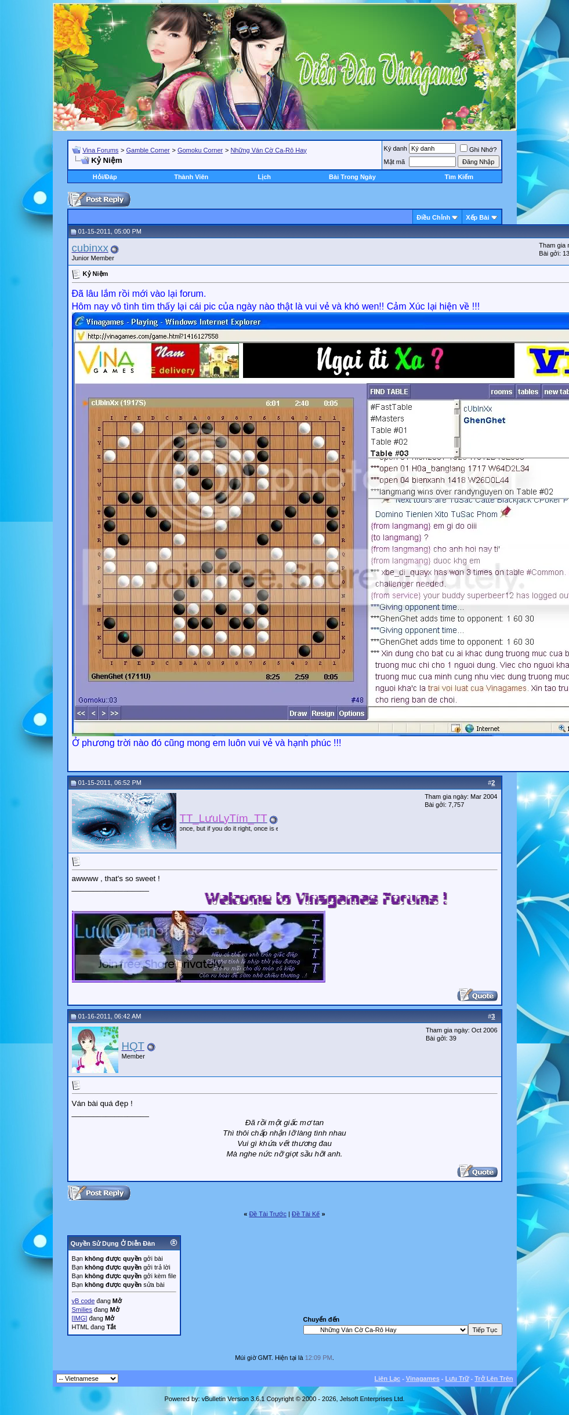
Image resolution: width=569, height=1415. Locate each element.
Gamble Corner (148, 150)
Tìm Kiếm (459, 176)
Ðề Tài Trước (268, 1213)
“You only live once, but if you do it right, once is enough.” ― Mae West (247, 828)
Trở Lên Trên (493, 1378)
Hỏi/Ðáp (105, 176)
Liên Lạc (388, 1378)
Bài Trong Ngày (352, 176)
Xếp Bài (477, 217)
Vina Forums (100, 150)
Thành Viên (191, 176)
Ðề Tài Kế (306, 1213)
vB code (83, 1300)
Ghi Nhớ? (478, 149)
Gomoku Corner (200, 150)
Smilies (82, 1309)
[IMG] (80, 1318)
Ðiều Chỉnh (433, 217)
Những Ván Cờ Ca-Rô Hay (268, 150)
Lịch (264, 176)
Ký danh (395, 148)
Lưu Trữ (457, 1378)
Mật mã (394, 161)
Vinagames (423, 1378)
